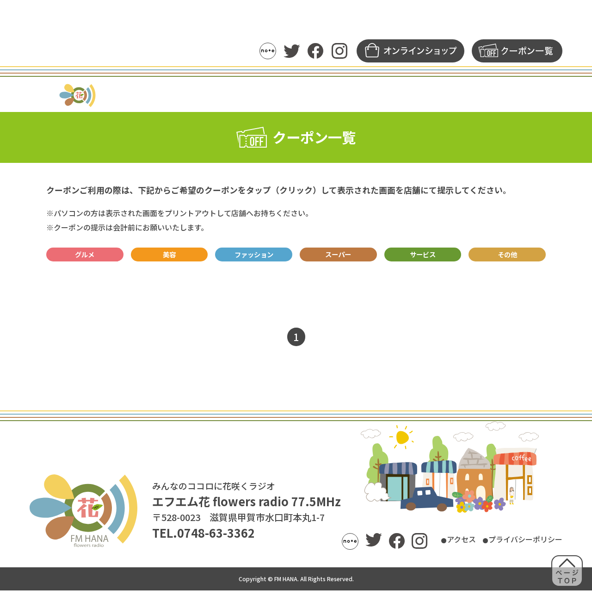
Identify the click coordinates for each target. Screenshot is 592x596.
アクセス (437, 545)
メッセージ (404, 95)
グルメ (84, 257)
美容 (169, 257)
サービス (422, 257)
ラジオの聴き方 (129, 95)
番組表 (236, 95)
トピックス (191, 95)
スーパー (338, 257)
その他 (507, 257)
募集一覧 (454, 95)
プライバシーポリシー (516, 545)
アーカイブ (351, 95)
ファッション (254, 257)
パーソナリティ (290, 95)
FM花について (509, 95)
